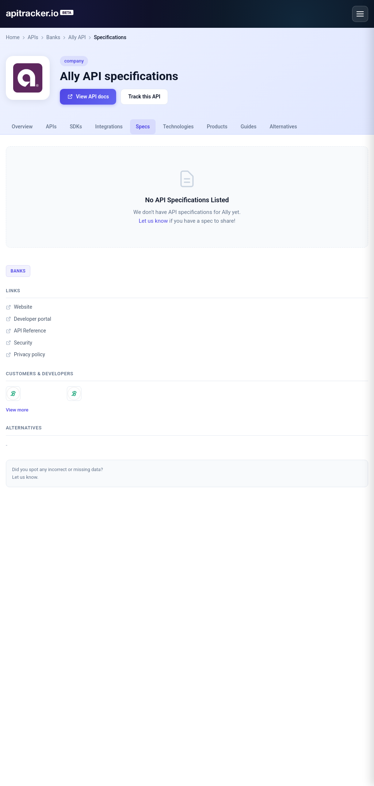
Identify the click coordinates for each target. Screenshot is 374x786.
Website (19, 307)
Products (217, 126)
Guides (248, 126)
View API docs (88, 97)
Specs (143, 126)
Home (13, 37)
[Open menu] (360, 14)
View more (17, 410)
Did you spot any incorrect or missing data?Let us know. (57, 473)
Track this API (144, 96)
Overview (22, 126)
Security (19, 343)
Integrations (109, 126)
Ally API (77, 37)
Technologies (178, 126)
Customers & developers (39, 373)
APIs (33, 37)
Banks (53, 37)
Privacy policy (25, 354)
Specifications (110, 37)
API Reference (26, 331)
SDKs (76, 126)
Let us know (153, 221)
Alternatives (283, 126)
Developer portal (28, 319)
